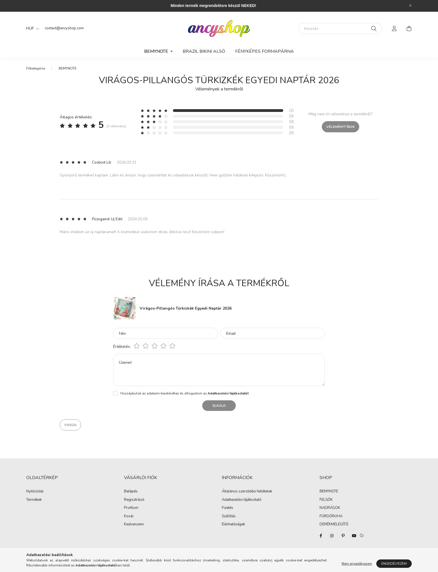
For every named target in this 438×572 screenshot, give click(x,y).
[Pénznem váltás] (31, 28)
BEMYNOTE (68, 68)
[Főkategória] (35, 68)
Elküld (219, 405)
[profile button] (394, 28)
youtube (354, 535)
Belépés (131, 491)
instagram (331, 535)
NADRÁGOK (330, 508)
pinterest (343, 535)
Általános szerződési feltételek (247, 491)
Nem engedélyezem (357, 563)
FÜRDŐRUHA (331, 516)
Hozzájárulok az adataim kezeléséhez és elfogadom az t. (185, 393)
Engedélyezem (394, 563)
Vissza (70, 425)
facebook (320, 535)
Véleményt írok (340, 127)
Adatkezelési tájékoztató (241, 500)
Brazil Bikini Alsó (204, 51)
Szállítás (229, 516)
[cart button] (409, 28)
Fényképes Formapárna (264, 51)
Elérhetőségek (233, 524)
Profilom (131, 508)
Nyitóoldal (35, 491)
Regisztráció (134, 500)
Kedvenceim (134, 524)
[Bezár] (410, 5)
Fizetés (227, 508)
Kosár (129, 516)
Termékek (34, 500)
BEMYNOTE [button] (156, 51)
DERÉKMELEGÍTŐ (334, 524)
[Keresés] (340, 28)
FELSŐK (326, 500)
